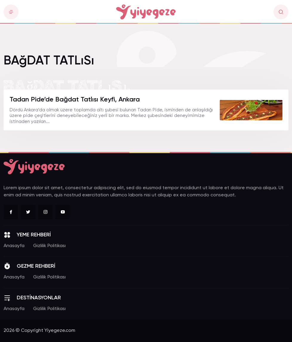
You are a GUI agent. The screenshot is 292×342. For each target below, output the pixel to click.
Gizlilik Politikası (49, 246)
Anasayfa (14, 246)
